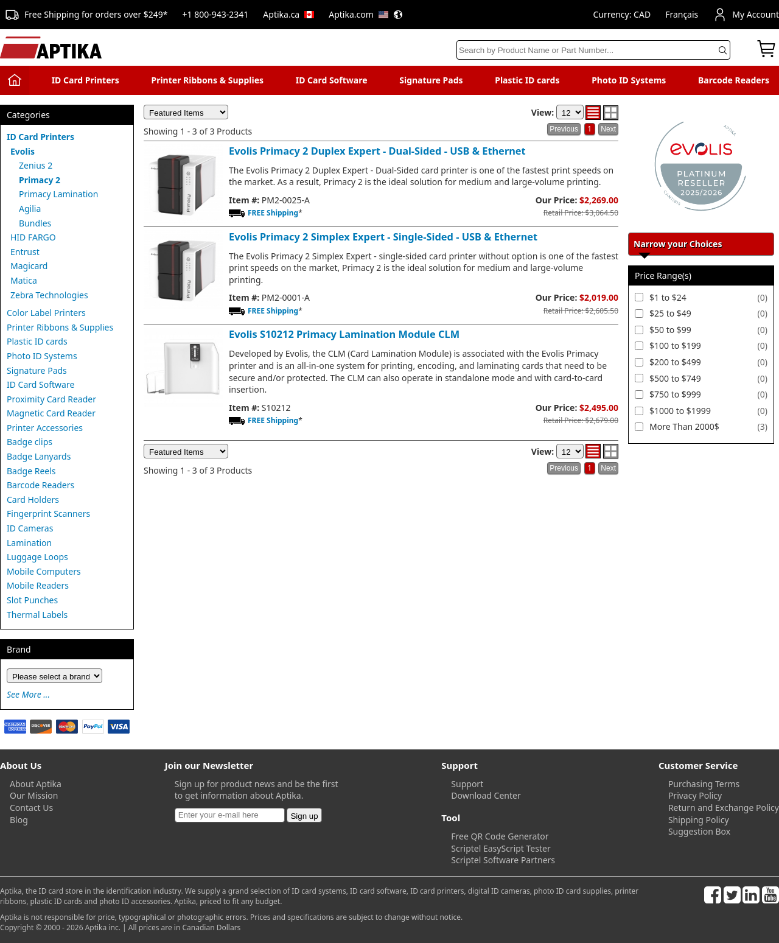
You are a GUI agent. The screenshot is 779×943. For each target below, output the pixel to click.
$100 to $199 (675, 345)
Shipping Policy (698, 820)
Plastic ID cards (527, 80)
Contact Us (31, 807)
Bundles (35, 223)
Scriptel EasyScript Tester (500, 848)
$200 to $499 (675, 362)
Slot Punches (32, 600)
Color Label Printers (46, 312)
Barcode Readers (733, 80)
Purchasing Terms (703, 784)
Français (681, 14)
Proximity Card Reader (51, 399)
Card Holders (33, 499)
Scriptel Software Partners (503, 860)
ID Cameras (30, 528)
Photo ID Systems (629, 80)
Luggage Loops (37, 557)
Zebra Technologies (49, 295)
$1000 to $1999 (680, 410)
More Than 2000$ (684, 426)
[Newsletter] (230, 815)
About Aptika (35, 784)
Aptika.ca (288, 14)
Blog (19, 820)
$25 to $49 (670, 313)
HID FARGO (33, 237)
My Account (746, 14)
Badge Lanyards (39, 456)
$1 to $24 (667, 297)
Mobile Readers (38, 585)
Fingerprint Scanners (48, 513)
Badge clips (29, 441)
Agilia (30, 208)
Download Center (485, 795)
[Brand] (54, 675)
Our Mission (34, 795)
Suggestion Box (699, 831)
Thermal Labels (37, 614)
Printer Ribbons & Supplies (207, 80)
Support (467, 784)
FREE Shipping (273, 213)
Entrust (25, 252)
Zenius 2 (35, 165)
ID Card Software (332, 80)
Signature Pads (431, 80)
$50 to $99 (670, 329)
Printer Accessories (45, 427)
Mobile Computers (44, 571)
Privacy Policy (695, 795)
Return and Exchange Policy (723, 807)
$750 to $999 (675, 394)
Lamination (29, 543)
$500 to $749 (675, 378)
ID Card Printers (85, 80)
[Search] (593, 50)
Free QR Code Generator (499, 836)
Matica (23, 280)
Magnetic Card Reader (51, 413)
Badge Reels (31, 471)
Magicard (28, 266)
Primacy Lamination (59, 194)
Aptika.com (366, 14)
